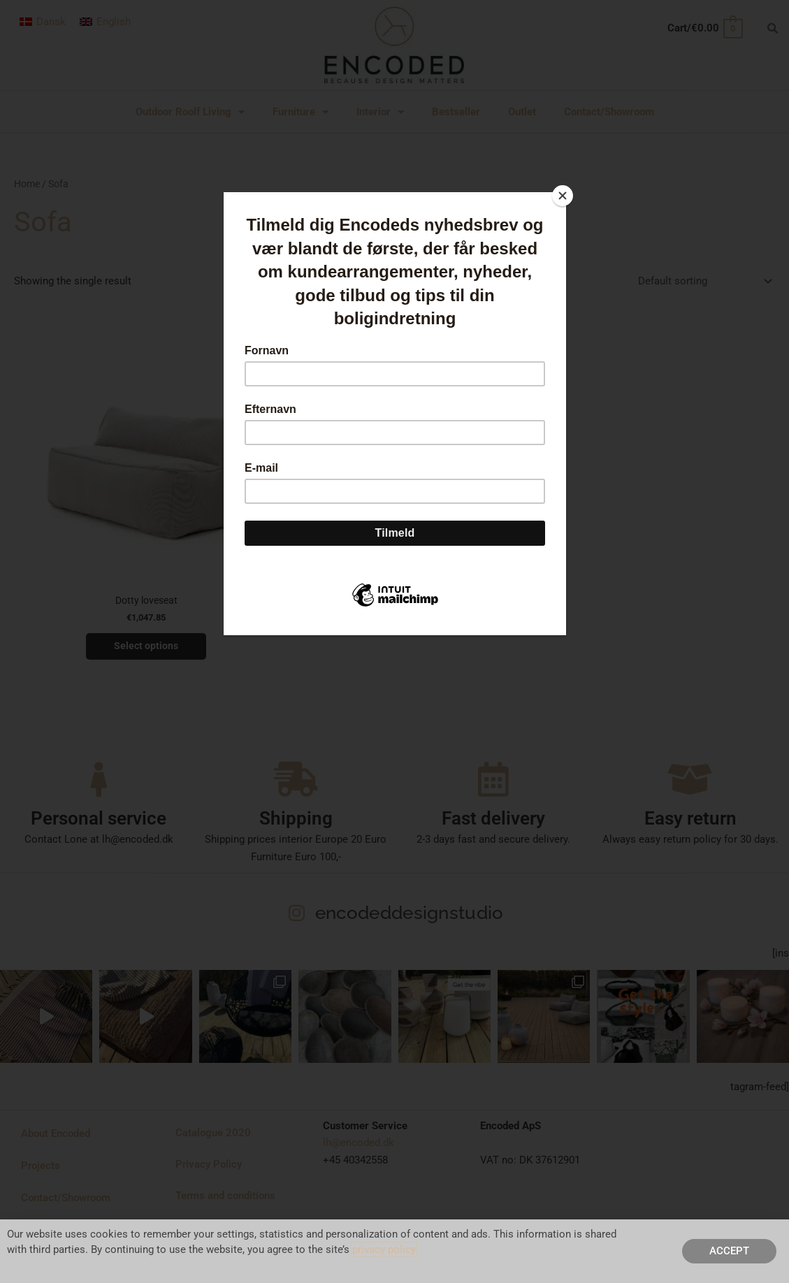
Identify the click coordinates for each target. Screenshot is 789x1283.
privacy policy (384, 1249)
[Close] (562, 195)
